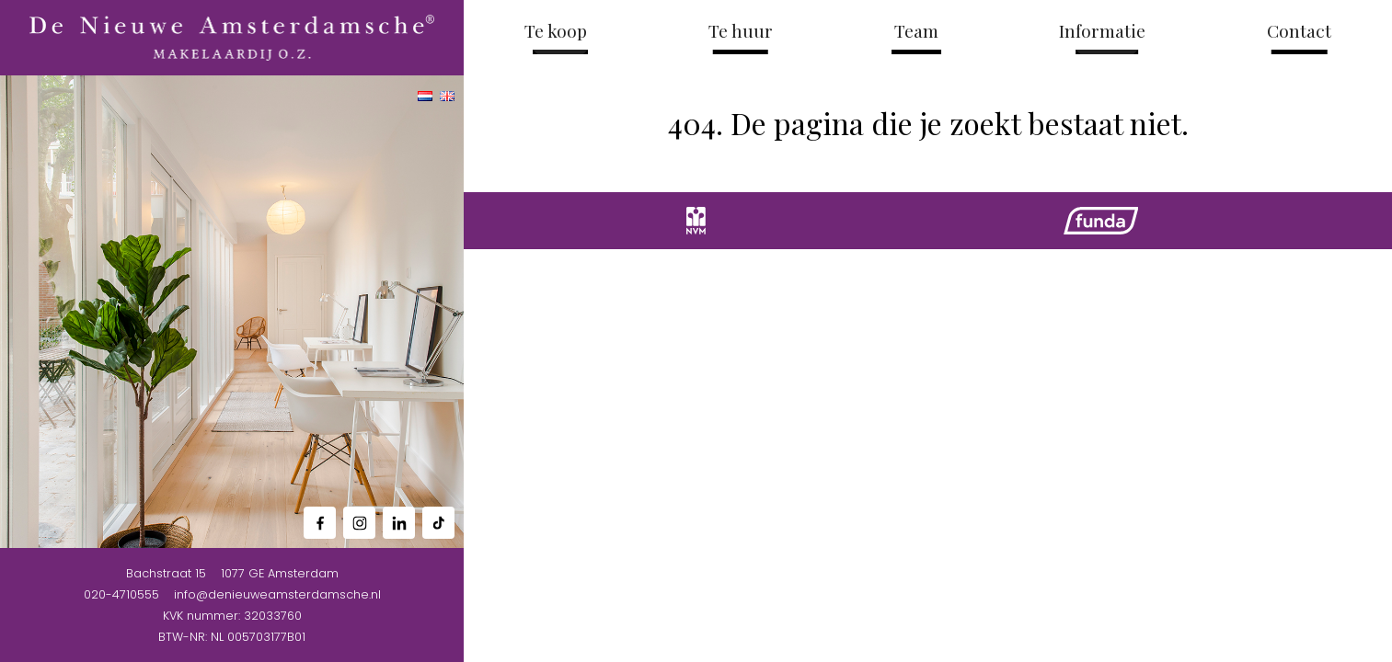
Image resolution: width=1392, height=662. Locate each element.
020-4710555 (121, 594)
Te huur (740, 30)
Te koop (555, 30)
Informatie (1102, 30)
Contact (1299, 30)
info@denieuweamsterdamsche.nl (277, 594)
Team (916, 30)
